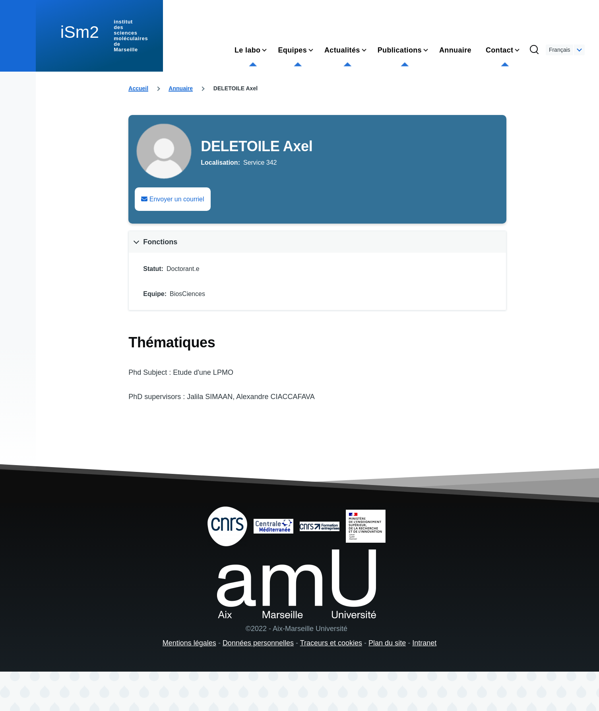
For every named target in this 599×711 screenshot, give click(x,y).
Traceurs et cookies (331, 643)
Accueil (138, 88)
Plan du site (387, 643)
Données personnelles (258, 643)
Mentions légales (189, 643)
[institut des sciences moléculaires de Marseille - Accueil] (99, 36)
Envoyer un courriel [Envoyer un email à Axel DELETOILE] (172, 199)
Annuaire (181, 88)
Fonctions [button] (160, 242)
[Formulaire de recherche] (534, 50)
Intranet (424, 643)
